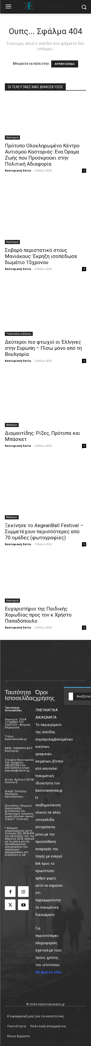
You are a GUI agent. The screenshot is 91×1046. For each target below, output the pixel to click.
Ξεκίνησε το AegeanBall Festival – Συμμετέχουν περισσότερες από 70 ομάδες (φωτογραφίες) (44, 532)
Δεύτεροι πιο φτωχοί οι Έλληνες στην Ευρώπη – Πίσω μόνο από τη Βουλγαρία (43, 348)
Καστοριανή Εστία (18, 170)
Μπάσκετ (11, 425)
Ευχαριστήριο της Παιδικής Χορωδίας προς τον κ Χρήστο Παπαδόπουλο (38, 615)
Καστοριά (12, 137)
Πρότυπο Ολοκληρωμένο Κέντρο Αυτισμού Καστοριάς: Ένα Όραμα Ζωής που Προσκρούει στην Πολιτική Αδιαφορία (42, 155)
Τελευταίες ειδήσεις (18, 333)
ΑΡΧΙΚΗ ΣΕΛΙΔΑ (64, 64)
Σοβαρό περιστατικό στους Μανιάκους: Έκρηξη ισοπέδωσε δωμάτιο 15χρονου (41, 256)
